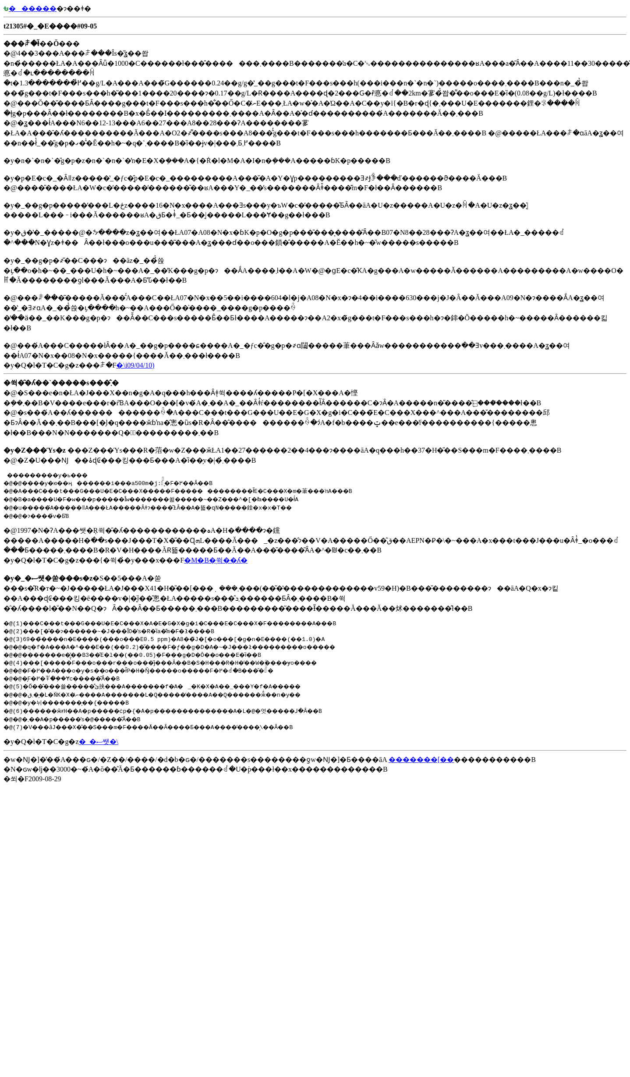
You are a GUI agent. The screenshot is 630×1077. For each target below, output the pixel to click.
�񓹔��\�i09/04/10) (135, 365)
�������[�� (421, 759)
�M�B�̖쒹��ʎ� (216, 560)
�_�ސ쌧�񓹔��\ (98, 741)
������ (30, 8)
